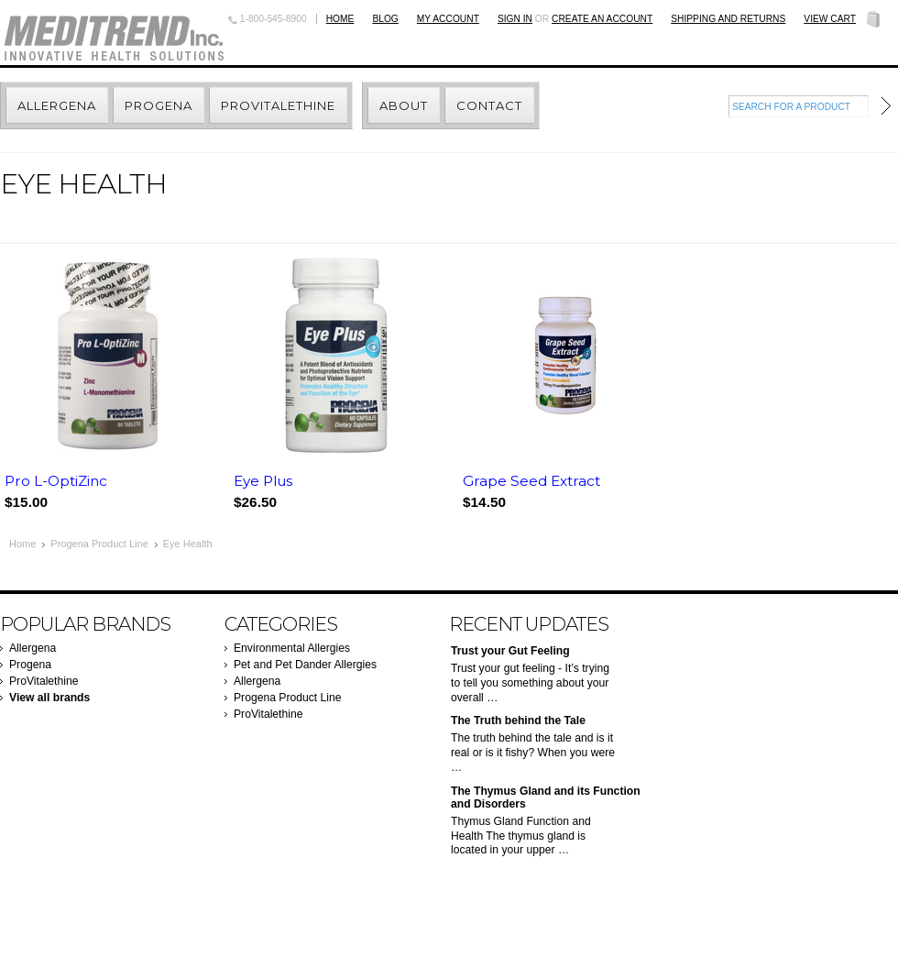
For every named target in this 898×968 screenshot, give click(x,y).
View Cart (830, 19)
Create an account (602, 19)
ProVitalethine (43, 681)
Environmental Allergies (292, 648)
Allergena (32, 648)
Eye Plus (263, 481)
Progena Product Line (99, 543)
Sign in (515, 19)
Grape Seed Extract (531, 481)
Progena (30, 664)
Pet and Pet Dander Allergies (305, 664)
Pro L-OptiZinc (56, 481)
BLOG (385, 19)
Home (340, 19)
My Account (448, 19)
